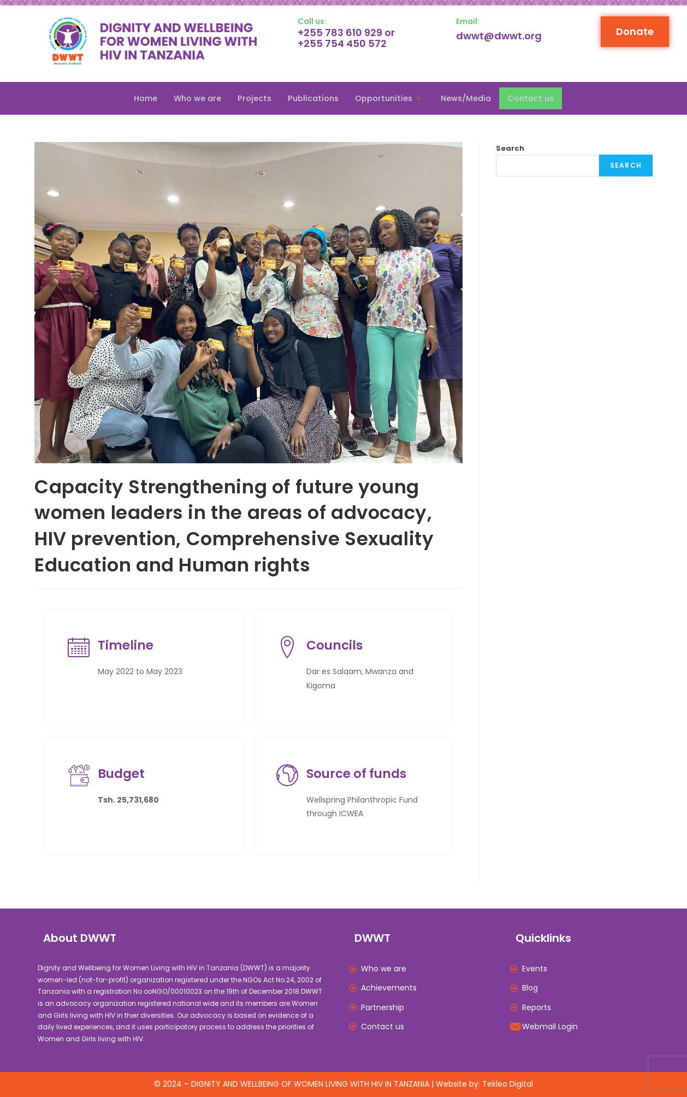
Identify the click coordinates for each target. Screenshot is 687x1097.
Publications (311, 98)
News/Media (468, 98)
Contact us (535, 98)
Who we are (193, 98)
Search (510, 148)
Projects (251, 98)
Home (140, 98)
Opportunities (389, 98)
